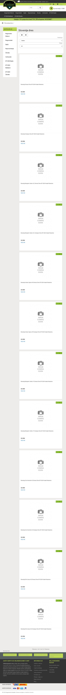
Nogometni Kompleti (11, 692)
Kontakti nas (37, 674)
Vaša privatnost (38, 672)
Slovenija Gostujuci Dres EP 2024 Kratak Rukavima (32, 134)
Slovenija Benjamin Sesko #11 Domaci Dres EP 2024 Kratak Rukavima (37, 183)
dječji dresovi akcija (24, 654)
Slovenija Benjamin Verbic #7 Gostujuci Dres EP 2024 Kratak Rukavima (37, 431)
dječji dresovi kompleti (9, 654)
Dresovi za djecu (20, 692)
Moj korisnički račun (54, 665)
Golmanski (45, 13)
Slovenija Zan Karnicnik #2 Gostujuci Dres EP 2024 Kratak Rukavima (36, 530)
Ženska (39, 13)
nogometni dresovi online (9, 665)
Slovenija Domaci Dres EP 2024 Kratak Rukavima (32, 84)
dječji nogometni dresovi (40, 654)
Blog (35, 681)
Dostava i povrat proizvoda (40, 670)
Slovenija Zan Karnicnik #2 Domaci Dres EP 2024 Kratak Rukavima (36, 480)
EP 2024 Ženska (19, 16)
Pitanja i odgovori (38, 677)
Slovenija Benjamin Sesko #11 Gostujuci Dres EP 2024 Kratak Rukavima (37, 233)
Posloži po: (60, 37)
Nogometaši (19, 13)
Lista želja (51, 669)
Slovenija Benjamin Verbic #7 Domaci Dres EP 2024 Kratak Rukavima (37, 381)
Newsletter (52, 672)
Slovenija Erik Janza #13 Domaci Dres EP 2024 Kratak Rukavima (36, 579)
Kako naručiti (37, 665)
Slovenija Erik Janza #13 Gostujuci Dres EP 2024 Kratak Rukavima (36, 629)
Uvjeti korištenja (38, 668)
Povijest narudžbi (53, 667)
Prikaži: (61, 43)
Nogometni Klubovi (9, 13)
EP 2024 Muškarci (8, 16)
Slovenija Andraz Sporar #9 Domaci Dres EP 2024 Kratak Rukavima (36, 282)
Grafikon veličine (38, 663)
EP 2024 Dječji (52, 13)
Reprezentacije (31, 13)
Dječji (24, 13)
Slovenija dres (8, 23)
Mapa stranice (37, 679)
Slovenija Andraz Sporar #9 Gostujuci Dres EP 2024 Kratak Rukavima (36, 332)
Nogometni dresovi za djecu (22, 670)
